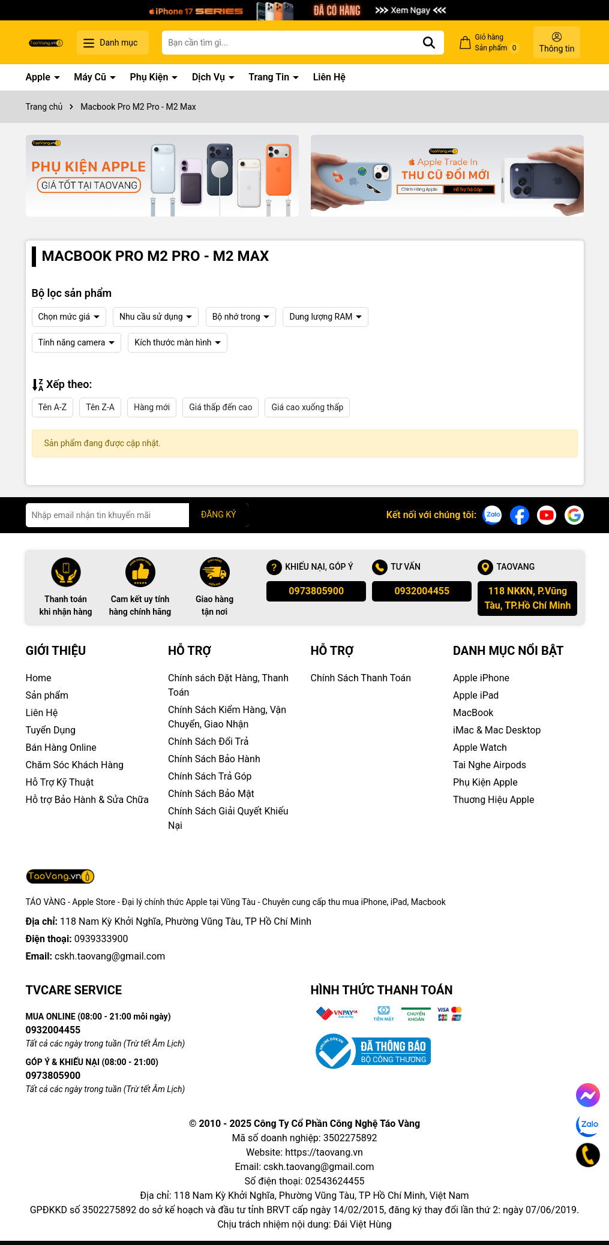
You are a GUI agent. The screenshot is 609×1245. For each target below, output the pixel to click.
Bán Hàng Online (61, 747)
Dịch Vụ (209, 77)
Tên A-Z (52, 407)
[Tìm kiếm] (429, 43)
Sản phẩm (47, 695)
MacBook (473, 712)
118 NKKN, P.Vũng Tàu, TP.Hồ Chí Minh (527, 598)
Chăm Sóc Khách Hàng (75, 765)
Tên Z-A (100, 407)
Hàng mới (152, 407)
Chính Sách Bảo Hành (214, 759)
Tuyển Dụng (51, 730)
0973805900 (316, 591)
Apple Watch (480, 747)
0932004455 (421, 591)
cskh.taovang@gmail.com (110, 956)
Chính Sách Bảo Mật (211, 793)
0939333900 (101, 939)
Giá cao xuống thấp (307, 407)
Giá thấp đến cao (220, 407)
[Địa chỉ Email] (137, 515)
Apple (39, 77)
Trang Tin (270, 77)
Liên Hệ (329, 77)
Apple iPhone (481, 678)
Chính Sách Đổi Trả (208, 741)
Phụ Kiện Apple (485, 782)
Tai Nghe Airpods (489, 765)
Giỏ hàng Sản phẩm (497, 43)
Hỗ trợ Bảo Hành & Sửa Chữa (87, 799)
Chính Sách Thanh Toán (361, 678)
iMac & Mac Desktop (497, 730)
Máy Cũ (91, 77)
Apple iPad (476, 695)
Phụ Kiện (150, 77)
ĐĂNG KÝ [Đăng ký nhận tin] (218, 514)
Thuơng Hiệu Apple (493, 799)
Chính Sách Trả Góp (210, 776)
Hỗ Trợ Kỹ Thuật (60, 782)
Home (39, 678)
